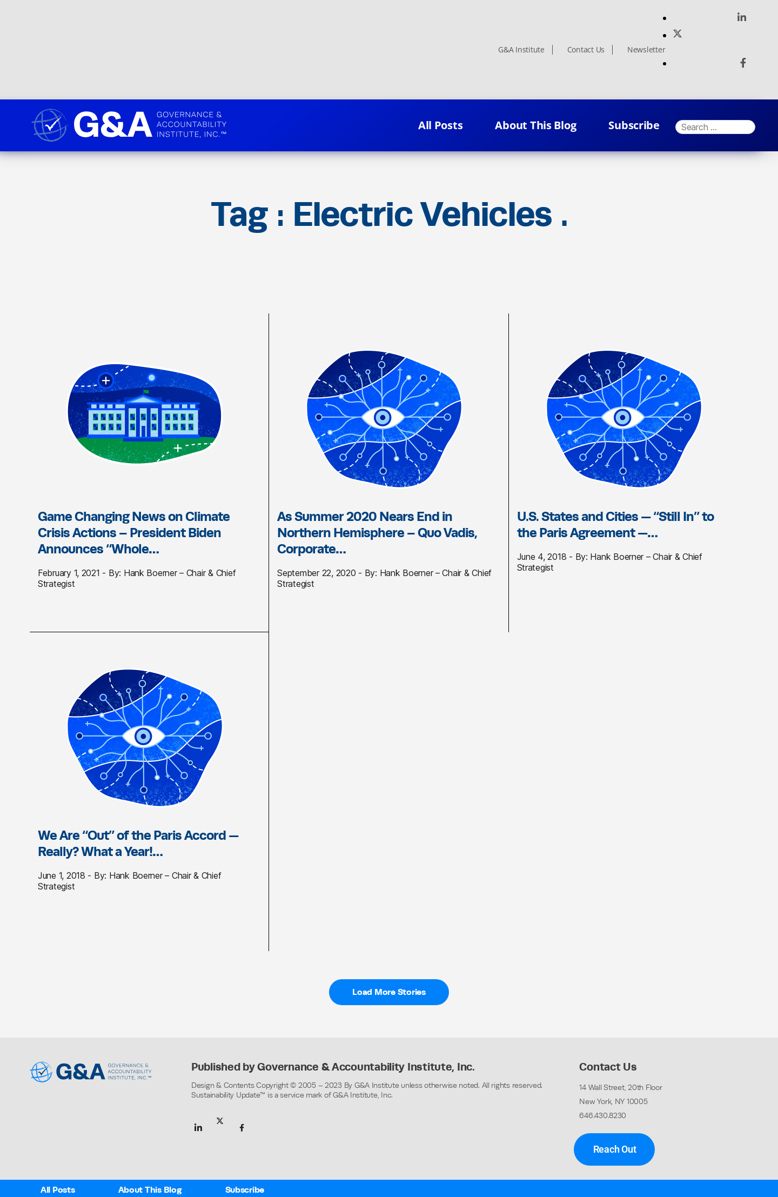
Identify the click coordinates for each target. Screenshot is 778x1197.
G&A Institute (521, 50)
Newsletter (646, 50)
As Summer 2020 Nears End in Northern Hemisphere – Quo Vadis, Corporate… (377, 532)
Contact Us (586, 50)
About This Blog (535, 125)
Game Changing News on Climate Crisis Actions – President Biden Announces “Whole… (134, 532)
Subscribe (634, 125)
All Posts (440, 125)
